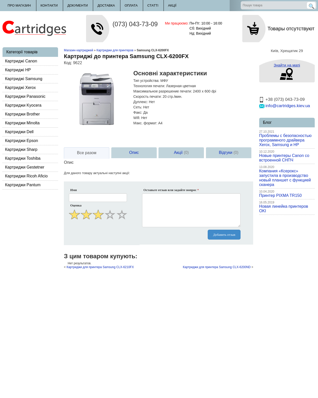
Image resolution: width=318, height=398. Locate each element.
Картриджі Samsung (23, 79)
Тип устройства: (146, 81)
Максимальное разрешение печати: (162, 91)
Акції (172, 5)
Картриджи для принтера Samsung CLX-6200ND (217, 267)
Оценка (76, 205)
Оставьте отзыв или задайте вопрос (171, 190)
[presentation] (98, 233)
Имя (73, 190)
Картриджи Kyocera (23, 105)
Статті (152, 5)
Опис (134, 152)
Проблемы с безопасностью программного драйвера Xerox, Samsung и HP (285, 140)
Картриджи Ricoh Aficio (26, 176)
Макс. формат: (145, 123)
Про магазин (19, 5)
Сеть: (137, 107)
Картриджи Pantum (23, 185)
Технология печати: (149, 86)
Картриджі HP (18, 70)
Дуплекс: (140, 102)
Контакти (49, 5)
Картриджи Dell (19, 132)
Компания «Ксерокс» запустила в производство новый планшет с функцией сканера (285, 178)
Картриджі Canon (21, 61)
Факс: (137, 112)
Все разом (86, 153)
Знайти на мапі (287, 65)
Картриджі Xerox (20, 87)
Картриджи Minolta (22, 123)
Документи (77, 5)
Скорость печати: (147, 97)
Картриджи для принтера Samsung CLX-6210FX (100, 267)
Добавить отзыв (224, 235)
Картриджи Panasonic (25, 96)
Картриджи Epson (21, 140)
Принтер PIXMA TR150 (280, 195)
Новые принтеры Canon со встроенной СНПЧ (284, 157)
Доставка (106, 5)
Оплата (131, 5)
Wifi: (136, 118)
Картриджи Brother (22, 114)
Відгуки (228, 152)
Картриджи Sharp (21, 149)
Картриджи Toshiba (23, 158)
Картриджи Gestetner (24, 167)
